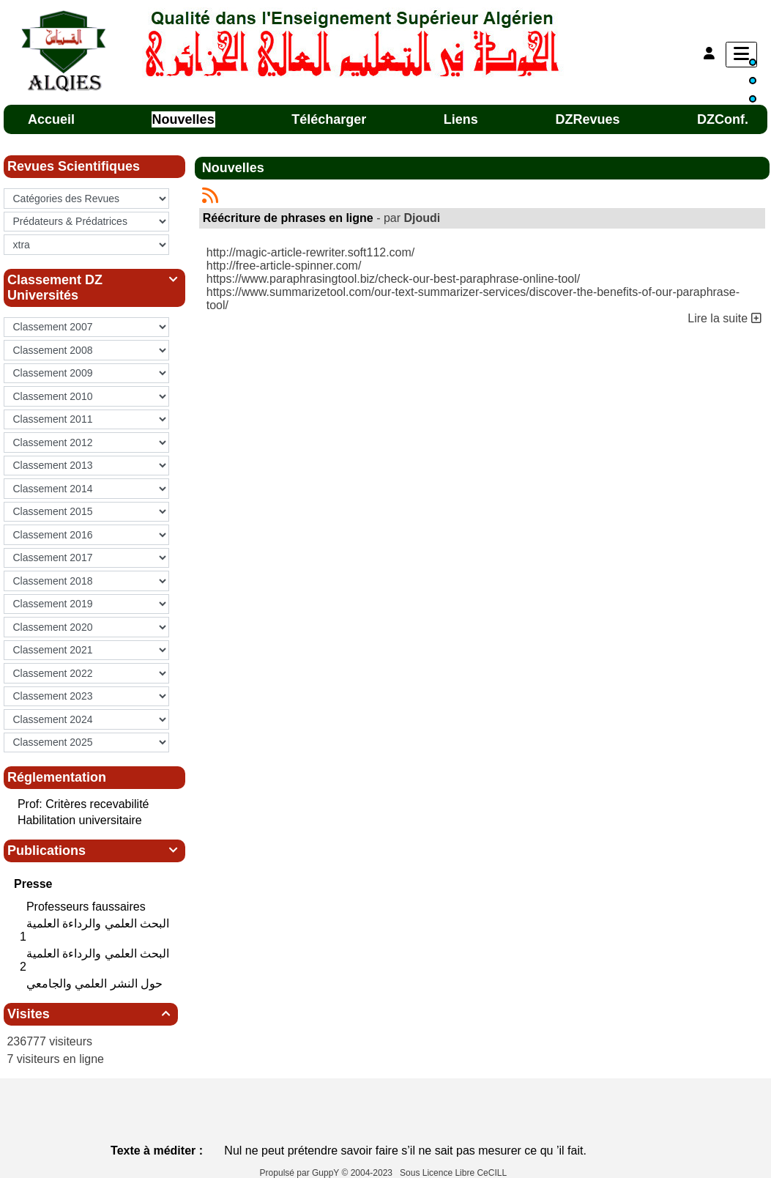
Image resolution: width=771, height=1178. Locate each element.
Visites (90, 1014)
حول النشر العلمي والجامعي (96, 983)
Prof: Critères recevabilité (83, 804)
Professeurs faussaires (87, 906)
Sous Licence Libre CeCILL (454, 1173)
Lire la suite (724, 318)
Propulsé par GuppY (301, 1173)
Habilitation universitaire (80, 820)
